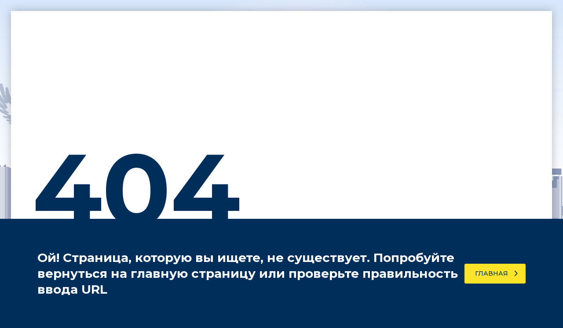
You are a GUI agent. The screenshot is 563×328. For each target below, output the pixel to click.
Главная (496, 273)
